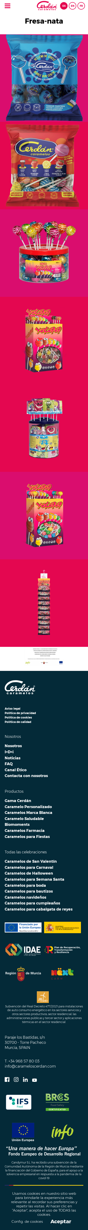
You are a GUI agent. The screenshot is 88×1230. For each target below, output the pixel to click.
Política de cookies (18, 717)
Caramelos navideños (25, 897)
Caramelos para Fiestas (27, 837)
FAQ (9, 764)
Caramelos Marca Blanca (28, 812)
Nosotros (13, 746)
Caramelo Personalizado (28, 807)
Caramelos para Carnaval (29, 867)
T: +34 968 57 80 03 (22, 1061)
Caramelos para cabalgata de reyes (39, 909)
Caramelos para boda (25, 885)
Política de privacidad (20, 713)
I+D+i (9, 752)
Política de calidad (18, 722)
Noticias (12, 758)
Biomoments (17, 824)
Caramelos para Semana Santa (34, 879)
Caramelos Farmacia (25, 830)
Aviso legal (12, 708)
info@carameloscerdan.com (30, 1066)
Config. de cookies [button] (27, 1221)
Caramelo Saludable (24, 819)
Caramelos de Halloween (29, 873)
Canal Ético (16, 770)
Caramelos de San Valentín (31, 861)
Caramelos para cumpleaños (32, 903)
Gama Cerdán (18, 801)
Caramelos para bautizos (29, 891)
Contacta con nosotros (26, 776)
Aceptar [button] (60, 1221)
